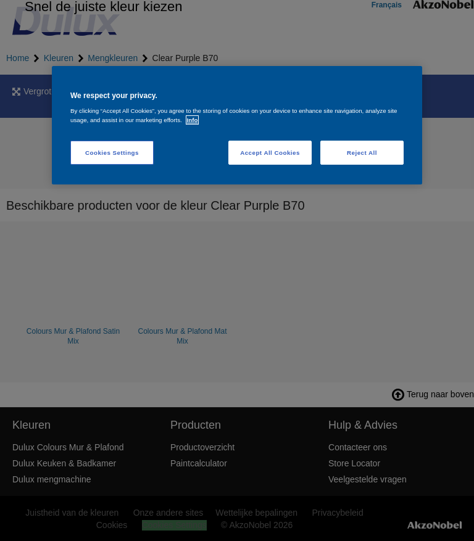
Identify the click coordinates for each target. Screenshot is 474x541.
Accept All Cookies (270, 152)
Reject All (362, 152)
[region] (237, 124)
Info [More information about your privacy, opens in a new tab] (192, 120)
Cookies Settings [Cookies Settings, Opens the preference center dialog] (112, 152)
